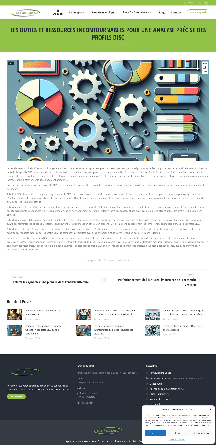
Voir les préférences (201, 433)
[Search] (192, 3)
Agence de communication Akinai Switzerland (128, 441)
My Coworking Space (87, 392)
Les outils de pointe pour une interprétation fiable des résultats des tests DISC (113, 329)
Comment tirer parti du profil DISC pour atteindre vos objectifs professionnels (114, 312)
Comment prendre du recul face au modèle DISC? (43, 312)
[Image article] (14, 314)
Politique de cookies (177, 439)
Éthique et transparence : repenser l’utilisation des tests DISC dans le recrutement (43, 329)
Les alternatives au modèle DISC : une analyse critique (182, 327)
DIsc (11, 63)
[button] (210, 409)
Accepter (156, 433)
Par (109, 260)
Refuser (178, 433)
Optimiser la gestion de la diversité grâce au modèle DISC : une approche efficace (184, 312)
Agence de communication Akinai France (85, 441)
